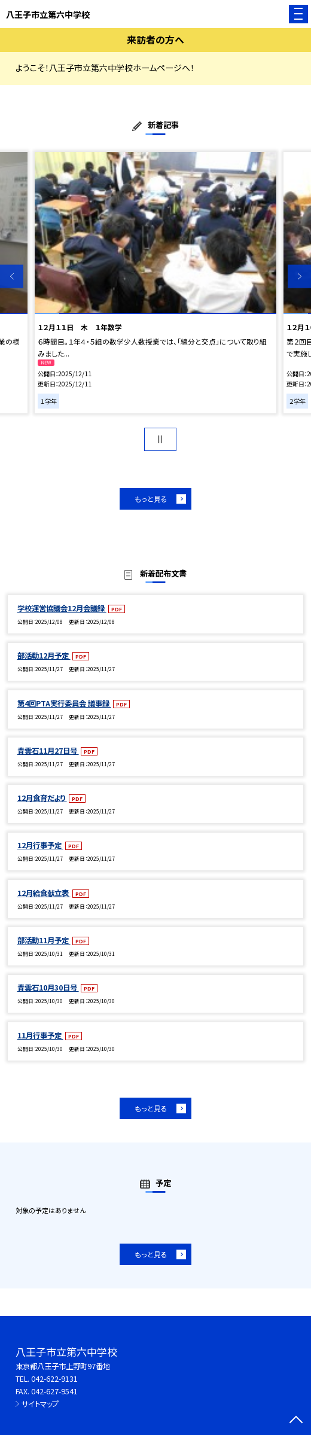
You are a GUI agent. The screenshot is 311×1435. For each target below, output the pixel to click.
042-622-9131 (54, 1378)
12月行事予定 (40, 845)
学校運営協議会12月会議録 (61, 608)
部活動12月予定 (44, 655)
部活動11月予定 (44, 940)
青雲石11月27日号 (48, 750)
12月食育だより (42, 798)
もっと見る (151, 498)
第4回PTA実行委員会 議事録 (64, 703)
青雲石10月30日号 (48, 987)
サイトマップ (40, 1404)
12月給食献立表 (44, 893)
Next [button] (299, 276)
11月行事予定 (40, 1035)
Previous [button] (11, 276)
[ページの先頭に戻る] (296, 1420)
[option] (155, 282)
